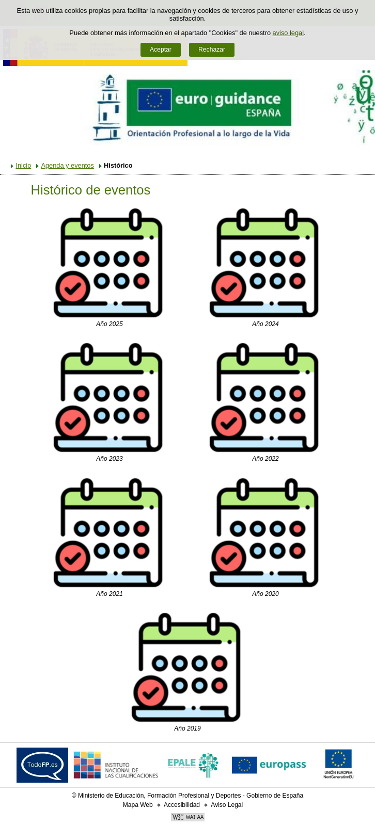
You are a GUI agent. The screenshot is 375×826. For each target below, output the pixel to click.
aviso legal (288, 33)
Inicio (23, 165)
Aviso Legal (227, 804)
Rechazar (211, 49)
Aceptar (160, 49)
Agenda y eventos (67, 165)
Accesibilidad (182, 804)
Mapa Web (138, 804)
